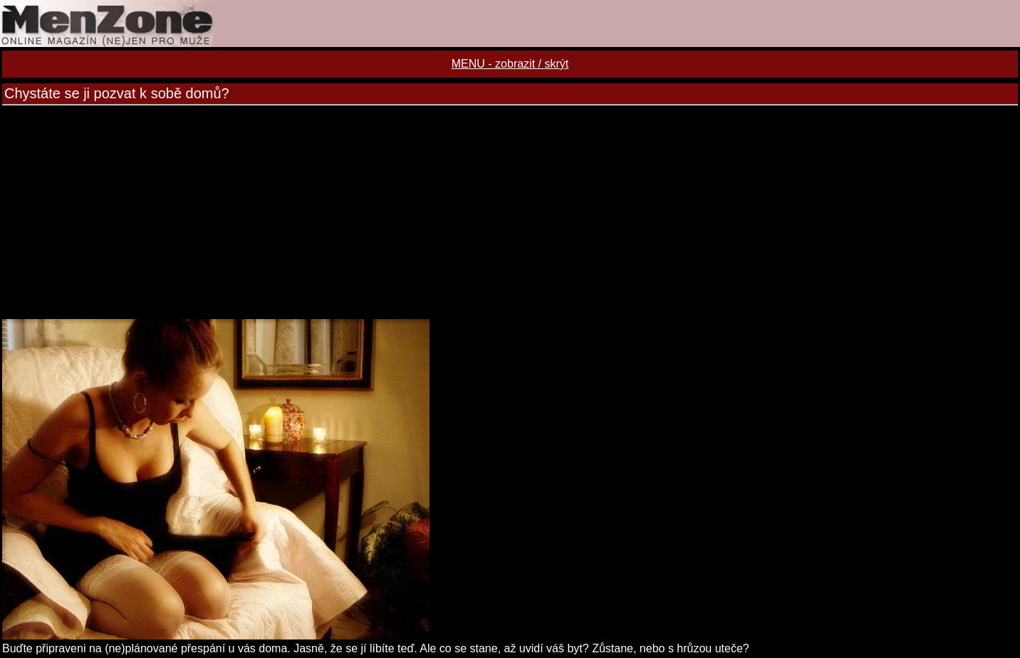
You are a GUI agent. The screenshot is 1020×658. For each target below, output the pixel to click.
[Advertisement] (510, 212)
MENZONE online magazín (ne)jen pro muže (510, 23)
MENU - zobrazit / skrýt (510, 64)
